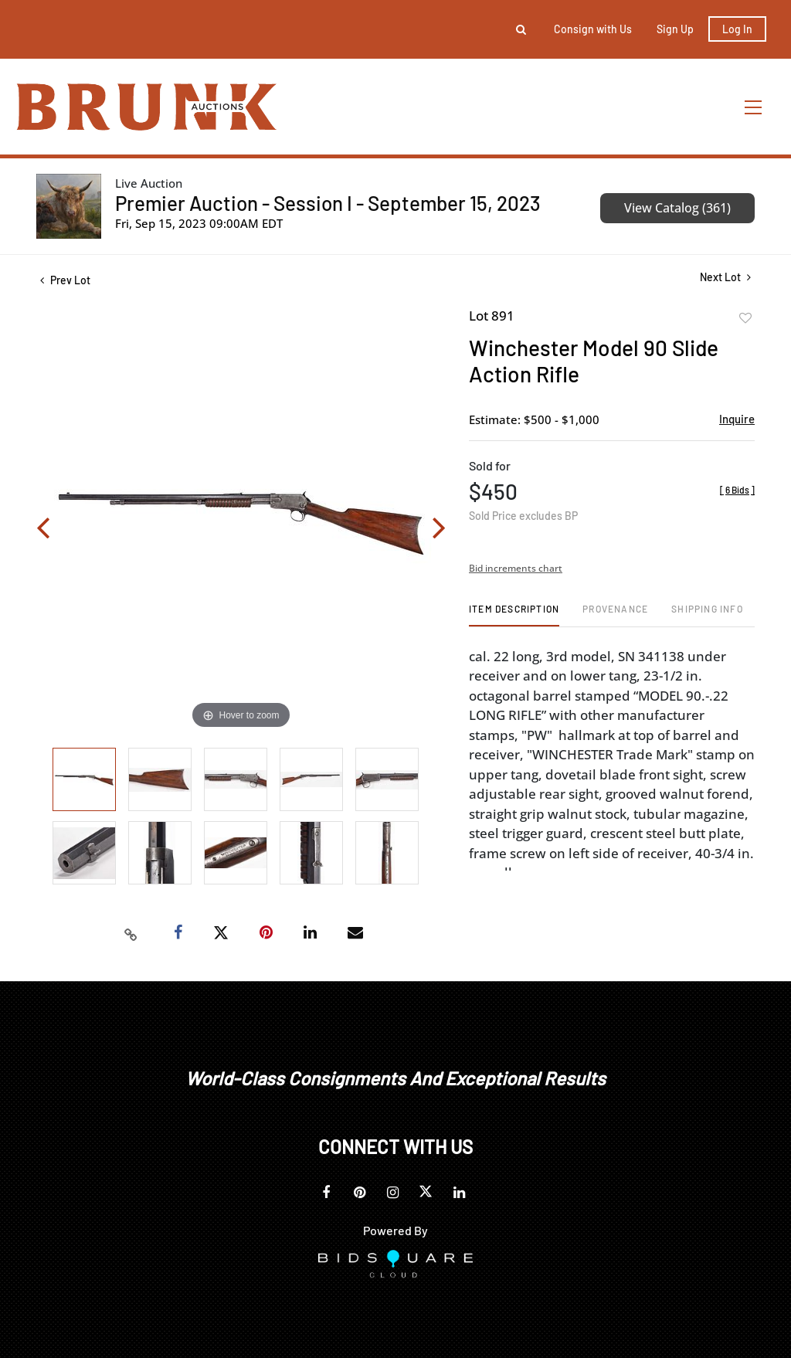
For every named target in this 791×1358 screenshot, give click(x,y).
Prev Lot (65, 280)
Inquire (737, 419)
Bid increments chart (515, 568)
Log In (737, 29)
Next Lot (725, 276)
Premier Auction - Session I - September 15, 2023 (328, 203)
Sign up (675, 29)
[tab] (514, 614)
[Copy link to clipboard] (131, 933)
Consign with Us (593, 29)
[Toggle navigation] (754, 107)
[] (737, 489)
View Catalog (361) (677, 207)
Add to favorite (745, 318)
